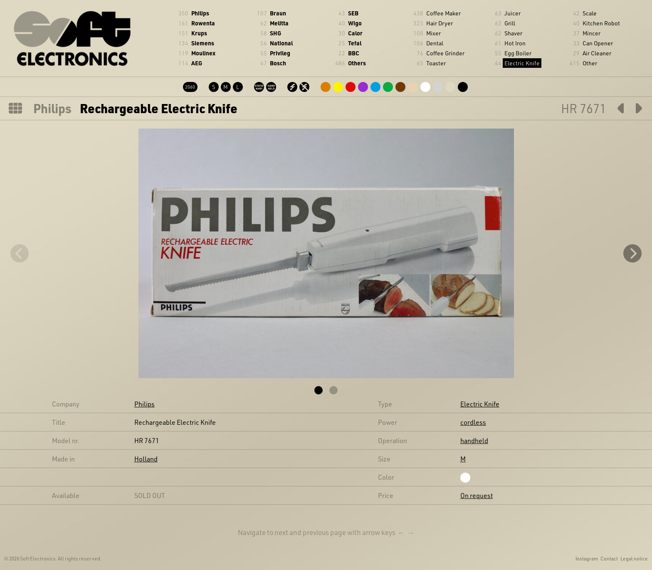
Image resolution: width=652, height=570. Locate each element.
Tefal (354, 43)
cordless (473, 422)
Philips (200, 13)
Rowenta (203, 23)
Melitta (279, 23)
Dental (434, 43)
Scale (590, 13)
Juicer (512, 13)
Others (357, 63)
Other (590, 63)
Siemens (202, 43)
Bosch (278, 63)
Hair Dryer (439, 23)
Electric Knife (522, 63)
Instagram (586, 558)
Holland (146, 458)
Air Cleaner (597, 53)
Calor (355, 33)
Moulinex (203, 53)
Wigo (355, 23)
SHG (275, 33)
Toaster (436, 63)
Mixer (433, 33)
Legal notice (634, 558)
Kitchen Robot (601, 23)
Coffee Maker (443, 13)
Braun (278, 13)
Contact (609, 558)
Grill (509, 23)
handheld (474, 440)
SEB (353, 13)
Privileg (280, 53)
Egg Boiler (517, 53)
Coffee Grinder (445, 53)
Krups (199, 33)
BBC (353, 53)
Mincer (591, 33)
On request (476, 495)
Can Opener (598, 43)
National (281, 43)
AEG (196, 63)
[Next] (632, 253)
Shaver (513, 33)
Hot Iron (515, 43)
